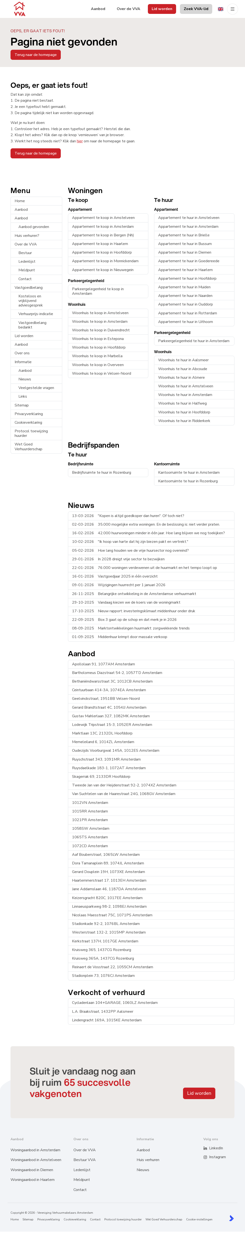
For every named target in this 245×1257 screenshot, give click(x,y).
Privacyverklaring (29, 414)
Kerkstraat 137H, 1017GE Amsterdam (105, 941)
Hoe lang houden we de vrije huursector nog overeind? (130, 550)
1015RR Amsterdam (90, 811)
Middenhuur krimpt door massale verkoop (119, 637)
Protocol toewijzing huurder (31, 433)
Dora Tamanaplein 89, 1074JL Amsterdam (108, 863)
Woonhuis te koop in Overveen (98, 364)
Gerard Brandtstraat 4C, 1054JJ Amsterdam (109, 707)
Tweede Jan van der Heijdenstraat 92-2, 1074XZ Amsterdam (124, 785)
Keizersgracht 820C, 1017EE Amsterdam (107, 898)
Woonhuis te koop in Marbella (97, 356)
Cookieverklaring (28, 422)
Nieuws (24, 379)
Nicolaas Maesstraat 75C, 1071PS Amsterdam (112, 915)
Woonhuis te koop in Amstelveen (100, 313)
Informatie (23, 362)
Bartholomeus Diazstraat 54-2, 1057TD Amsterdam (117, 672)
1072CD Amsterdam (90, 846)
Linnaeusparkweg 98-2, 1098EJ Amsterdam (109, 906)
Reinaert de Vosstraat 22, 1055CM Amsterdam (112, 967)
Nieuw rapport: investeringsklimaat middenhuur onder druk (133, 611)
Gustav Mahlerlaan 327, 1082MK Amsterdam (111, 716)
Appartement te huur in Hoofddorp (187, 278)
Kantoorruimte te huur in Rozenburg (188, 481)
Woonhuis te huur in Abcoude (182, 369)
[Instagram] (208, 1157)
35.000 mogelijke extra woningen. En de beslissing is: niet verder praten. (146, 524)
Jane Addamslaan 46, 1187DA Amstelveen (109, 889)
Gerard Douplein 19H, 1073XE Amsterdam (108, 871)
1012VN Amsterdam (90, 802)
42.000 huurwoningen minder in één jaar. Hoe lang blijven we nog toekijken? (148, 533)
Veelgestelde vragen (36, 387)
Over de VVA (26, 244)
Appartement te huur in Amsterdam (188, 226)
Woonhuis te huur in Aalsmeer (183, 360)
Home (20, 201)
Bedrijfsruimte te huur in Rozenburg (101, 472)
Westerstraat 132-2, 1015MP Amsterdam (109, 932)
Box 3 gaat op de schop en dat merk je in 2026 (124, 619)
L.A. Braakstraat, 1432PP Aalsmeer (102, 1011)
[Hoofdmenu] (232, 9)
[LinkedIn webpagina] (208, 1148)
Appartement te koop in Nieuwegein (103, 270)
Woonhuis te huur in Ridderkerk (184, 420)
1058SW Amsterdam (90, 828)
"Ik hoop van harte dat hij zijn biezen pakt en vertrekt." (130, 541)
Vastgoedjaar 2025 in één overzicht (115, 576)
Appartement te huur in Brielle (184, 235)
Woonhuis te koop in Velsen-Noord (101, 373)
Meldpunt (26, 270)
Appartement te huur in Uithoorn (185, 321)
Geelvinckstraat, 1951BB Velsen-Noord (106, 698)
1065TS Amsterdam (90, 837)
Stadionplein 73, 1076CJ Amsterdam (103, 975)
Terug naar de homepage (36, 54)
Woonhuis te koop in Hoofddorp (99, 347)
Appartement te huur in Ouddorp (185, 304)
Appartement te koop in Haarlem (100, 243)
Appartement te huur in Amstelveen (188, 217)
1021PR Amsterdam (90, 820)
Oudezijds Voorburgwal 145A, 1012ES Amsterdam (115, 750)
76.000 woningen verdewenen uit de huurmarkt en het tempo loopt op (144, 567)
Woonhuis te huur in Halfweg (182, 403)
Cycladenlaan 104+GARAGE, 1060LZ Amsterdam (115, 1002)
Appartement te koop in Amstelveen (103, 217)
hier (80, 141)
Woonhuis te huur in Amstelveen (185, 386)
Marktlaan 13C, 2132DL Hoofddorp (102, 733)
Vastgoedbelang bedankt (32, 325)
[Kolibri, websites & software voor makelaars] (231, 1218)
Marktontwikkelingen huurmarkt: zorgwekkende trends (131, 628)
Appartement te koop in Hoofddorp (102, 252)
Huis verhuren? (27, 235)
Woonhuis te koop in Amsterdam (100, 321)
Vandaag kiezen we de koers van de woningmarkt (126, 602)
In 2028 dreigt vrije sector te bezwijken (118, 559)
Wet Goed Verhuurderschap (28, 446)
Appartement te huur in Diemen (184, 252)
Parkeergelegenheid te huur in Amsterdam (193, 341)
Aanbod (21, 209)
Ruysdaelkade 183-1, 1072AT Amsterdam (109, 768)
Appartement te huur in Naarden (185, 295)
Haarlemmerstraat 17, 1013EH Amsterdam (109, 880)
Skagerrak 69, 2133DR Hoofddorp (101, 776)
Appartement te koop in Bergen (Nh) (103, 235)
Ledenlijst (26, 261)
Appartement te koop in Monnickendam (105, 261)
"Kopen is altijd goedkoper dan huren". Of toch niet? (128, 515)
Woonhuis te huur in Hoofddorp (184, 412)
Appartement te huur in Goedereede (188, 261)
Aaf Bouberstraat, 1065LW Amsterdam (106, 854)
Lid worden (24, 336)
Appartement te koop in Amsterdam (103, 226)
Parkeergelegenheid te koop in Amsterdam (98, 291)
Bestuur (25, 253)
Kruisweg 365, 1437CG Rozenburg (101, 949)
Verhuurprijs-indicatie (35, 314)
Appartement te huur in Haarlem (185, 270)
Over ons (22, 353)
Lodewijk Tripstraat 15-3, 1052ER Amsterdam (112, 724)
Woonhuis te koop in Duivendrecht (101, 330)
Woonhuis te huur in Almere (181, 377)
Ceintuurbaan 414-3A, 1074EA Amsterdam (109, 690)
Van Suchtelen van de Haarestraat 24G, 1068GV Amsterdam (123, 793)
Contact (25, 279)
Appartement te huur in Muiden (184, 287)
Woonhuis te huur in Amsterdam (185, 394)
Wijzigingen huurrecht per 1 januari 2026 (119, 585)
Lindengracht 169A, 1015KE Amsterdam (107, 1020)
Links (22, 396)
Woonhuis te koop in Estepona (98, 338)
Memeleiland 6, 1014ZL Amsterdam (103, 742)
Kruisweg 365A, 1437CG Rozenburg (103, 958)
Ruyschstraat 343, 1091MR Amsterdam (106, 759)
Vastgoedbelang (29, 287)
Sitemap (22, 405)
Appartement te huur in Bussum (185, 243)
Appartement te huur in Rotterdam (187, 313)
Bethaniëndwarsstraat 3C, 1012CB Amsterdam (112, 681)
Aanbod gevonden (33, 226)
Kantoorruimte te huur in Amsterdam (189, 472)
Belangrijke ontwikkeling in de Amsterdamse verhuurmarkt (134, 593)
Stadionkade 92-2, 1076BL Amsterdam (106, 923)
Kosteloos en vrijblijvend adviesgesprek (30, 301)
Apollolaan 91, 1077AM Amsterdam (103, 664)
